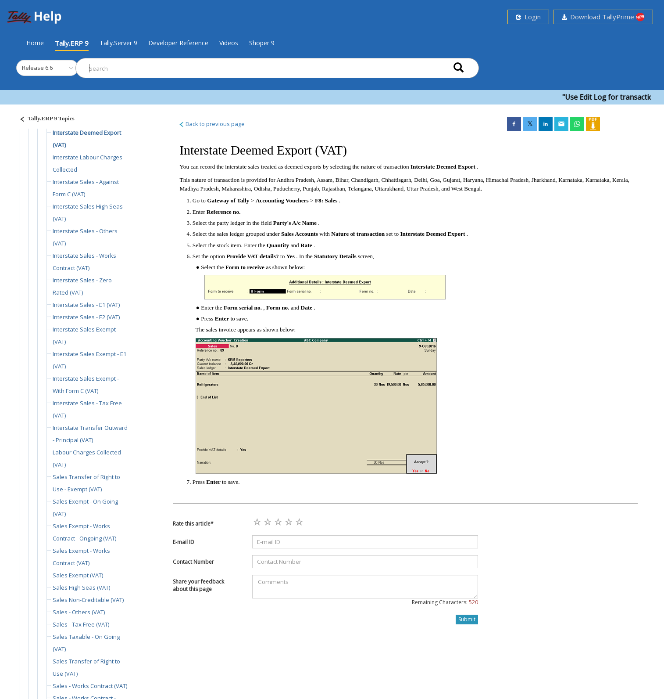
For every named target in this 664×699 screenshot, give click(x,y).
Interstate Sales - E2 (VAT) (86, 317)
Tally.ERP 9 (72, 43)
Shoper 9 (262, 43)
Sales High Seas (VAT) (81, 587)
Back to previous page (211, 124)
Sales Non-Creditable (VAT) (88, 600)
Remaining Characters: (445, 602)
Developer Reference (178, 43)
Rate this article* (193, 523)
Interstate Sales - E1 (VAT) (86, 305)
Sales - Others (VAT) (79, 612)
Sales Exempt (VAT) (78, 575)
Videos (228, 43)
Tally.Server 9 (118, 43)
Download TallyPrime (603, 17)
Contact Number (193, 562)
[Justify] (44, 120)
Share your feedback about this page (198, 585)
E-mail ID (183, 542)
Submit (466, 619)
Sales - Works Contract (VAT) (90, 686)
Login (528, 16)
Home (35, 42)
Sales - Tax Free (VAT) (81, 624)
